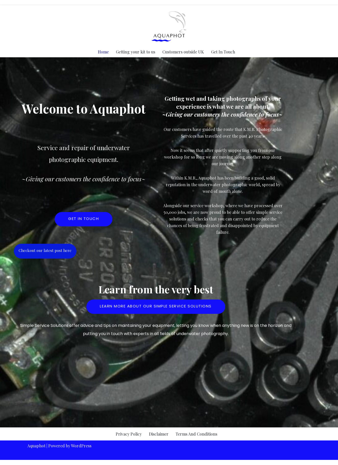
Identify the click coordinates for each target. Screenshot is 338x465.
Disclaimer (158, 434)
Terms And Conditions (196, 434)
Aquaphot (36, 445)
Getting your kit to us (135, 51)
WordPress (81, 445)
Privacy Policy (129, 434)
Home (103, 51)
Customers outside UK (183, 51)
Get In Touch (223, 51)
